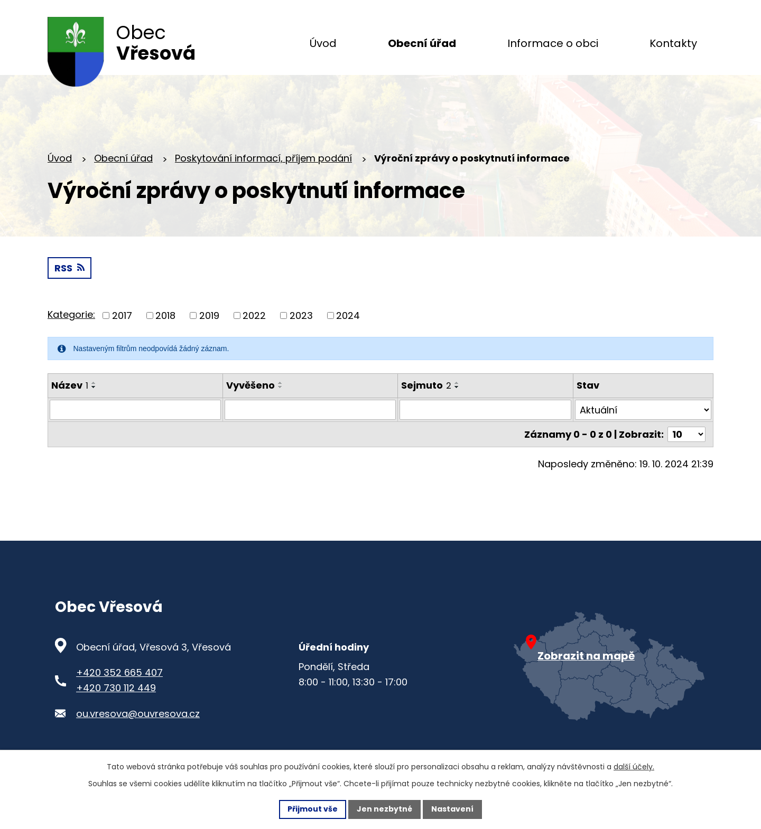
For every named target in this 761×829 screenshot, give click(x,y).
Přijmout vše (312, 809)
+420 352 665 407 (119, 672)
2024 (348, 315)
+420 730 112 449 (116, 687)
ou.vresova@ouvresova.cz (138, 713)
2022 (254, 315)
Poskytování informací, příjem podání (263, 158)
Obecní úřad (123, 158)
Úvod (60, 158)
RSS (69, 268)
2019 (209, 315)
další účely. (634, 766)
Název (69, 385)
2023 (301, 315)
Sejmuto (426, 385)
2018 (165, 315)
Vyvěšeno (250, 385)
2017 (122, 315)
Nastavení (452, 809)
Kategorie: (71, 314)
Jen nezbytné (384, 809)
